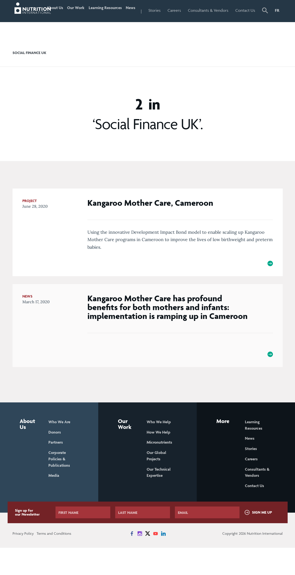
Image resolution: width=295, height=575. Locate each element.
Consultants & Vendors (213, 21)
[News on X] (148, 561)
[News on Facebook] (132, 561)
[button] (265, 21)
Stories (168, 10)
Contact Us (247, 21)
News (142, 10)
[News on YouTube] (155, 561)
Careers (187, 10)
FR (277, 10)
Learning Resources (107, 21)
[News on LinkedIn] (163, 561)
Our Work (80, 21)
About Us (58, 21)
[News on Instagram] (140, 561)
